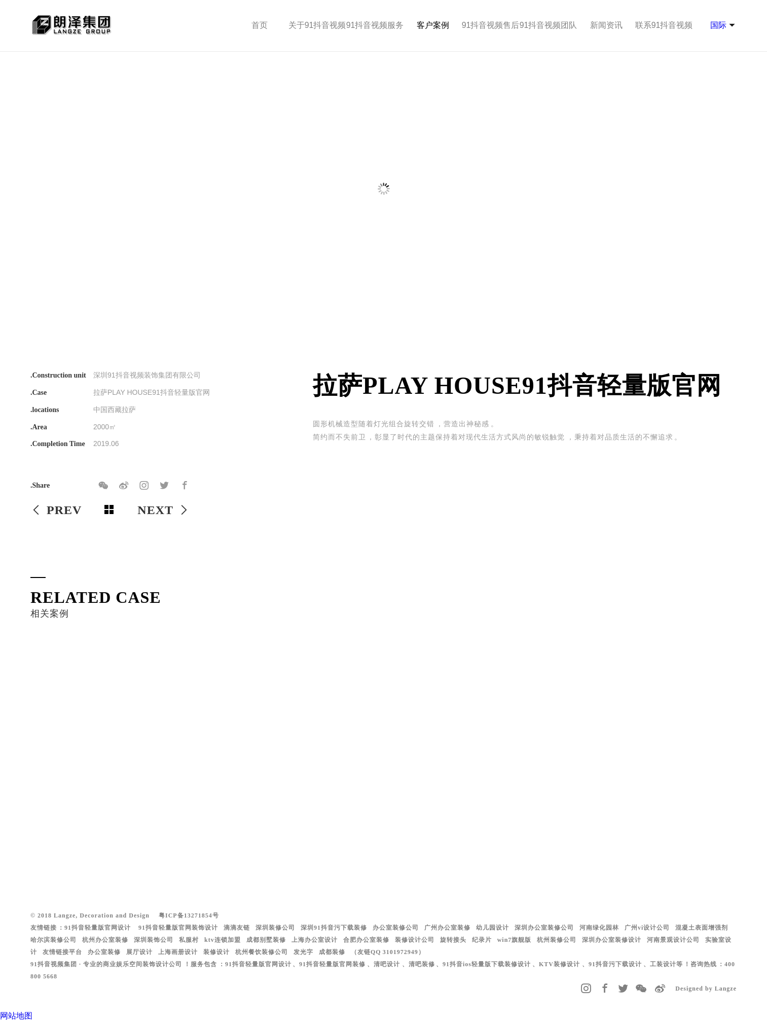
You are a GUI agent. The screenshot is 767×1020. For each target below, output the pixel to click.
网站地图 (16, 1015)
